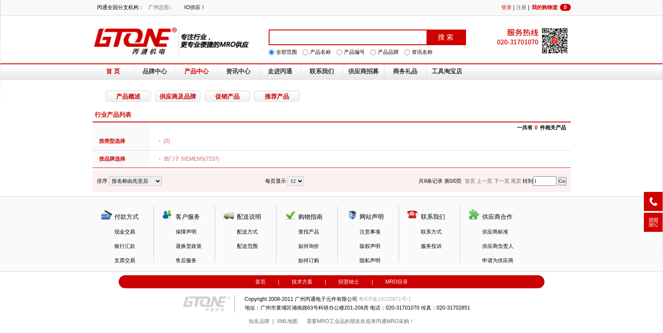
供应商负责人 (497, 246)
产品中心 (196, 71)
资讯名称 (422, 52)
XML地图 (287, 321)
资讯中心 (238, 71)
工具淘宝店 (447, 71)
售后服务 (186, 260)
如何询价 (308, 246)
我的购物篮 (551, 7)
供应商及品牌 (178, 96)
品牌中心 (155, 71)
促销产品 (227, 96)
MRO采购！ (400, 321)
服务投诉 (431, 246)
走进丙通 (280, 71)
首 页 (113, 71)
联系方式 (431, 232)
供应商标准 (495, 232)
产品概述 (128, 96)
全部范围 (286, 52)
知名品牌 (259, 321)
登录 (506, 7)
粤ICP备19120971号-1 (385, 299)
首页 (260, 282)
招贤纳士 (348, 282)
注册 (521, 7)
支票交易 (124, 260)
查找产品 (308, 232)
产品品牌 (388, 52)
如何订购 (308, 260)
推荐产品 (277, 96)
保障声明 (186, 232)
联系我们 (322, 71)
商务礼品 (405, 71)
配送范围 (247, 246)
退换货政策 (189, 246)
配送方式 (247, 232)
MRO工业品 (331, 321)
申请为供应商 (497, 260)
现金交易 (124, 232)
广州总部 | (159, 7)
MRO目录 (396, 282)
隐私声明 (370, 260)
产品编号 (354, 52)
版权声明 (370, 246)
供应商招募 (363, 71)
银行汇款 (124, 246)
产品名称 (320, 52)
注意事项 (370, 232)
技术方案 (302, 282)
